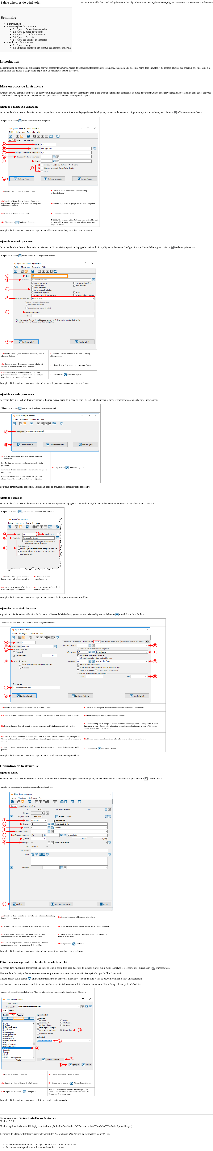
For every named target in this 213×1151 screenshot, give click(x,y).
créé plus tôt (146, 723)
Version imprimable (89, 2)
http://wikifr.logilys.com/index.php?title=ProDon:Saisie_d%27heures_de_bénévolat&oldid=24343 (62, 1134)
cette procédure (85, 230)
